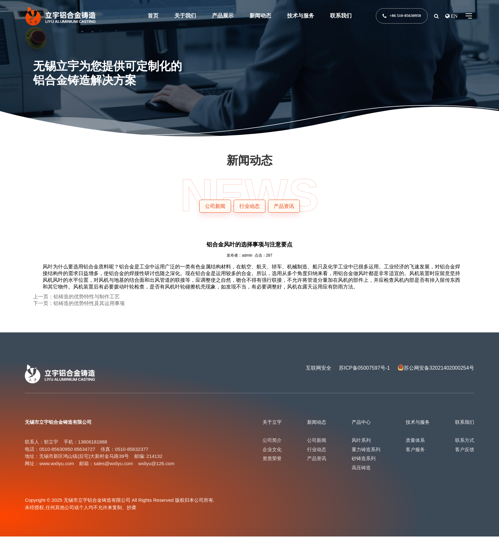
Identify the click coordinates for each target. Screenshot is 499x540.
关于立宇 (272, 425)
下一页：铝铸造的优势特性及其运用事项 (79, 306)
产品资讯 (316, 462)
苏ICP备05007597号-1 (364, 371)
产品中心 (361, 425)
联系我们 (341, 16)
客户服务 (415, 453)
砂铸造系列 (364, 462)
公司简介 (272, 443)
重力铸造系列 (366, 453)
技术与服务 (300, 16)
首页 (153, 16)
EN (454, 15)
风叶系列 (361, 443)
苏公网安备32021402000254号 (439, 371)
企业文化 (272, 453)
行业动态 (316, 453)
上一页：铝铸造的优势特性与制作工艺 (76, 300)
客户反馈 (464, 453)
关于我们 (185, 16)
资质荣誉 (272, 462)
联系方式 (464, 443)
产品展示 (223, 16)
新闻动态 (260, 16)
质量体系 (415, 443)
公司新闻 (316, 443)
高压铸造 (361, 471)
